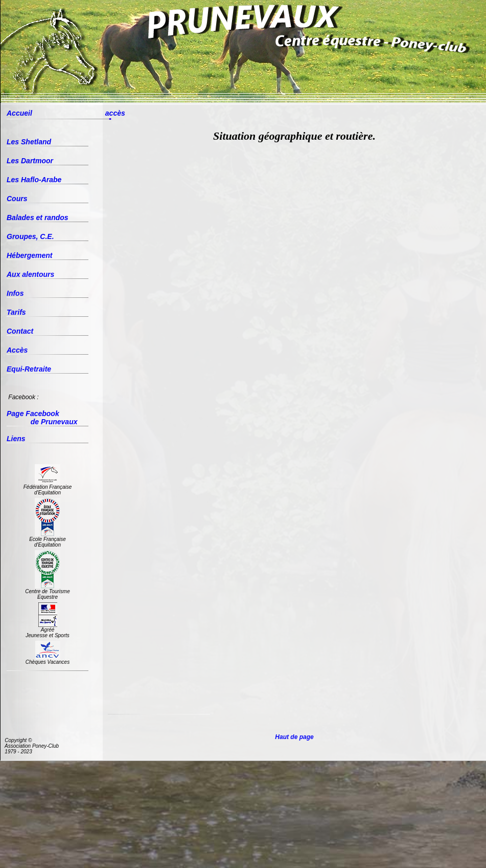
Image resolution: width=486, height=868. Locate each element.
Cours (17, 198)
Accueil (19, 113)
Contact (20, 331)
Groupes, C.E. (30, 236)
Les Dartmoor (30, 161)
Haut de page (294, 737)
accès (115, 113)
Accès (17, 350)
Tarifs (16, 312)
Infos (15, 293)
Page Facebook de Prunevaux (42, 417)
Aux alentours (30, 274)
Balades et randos (37, 217)
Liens (16, 439)
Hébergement (29, 255)
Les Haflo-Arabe (34, 180)
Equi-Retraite (29, 369)
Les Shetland (29, 142)
